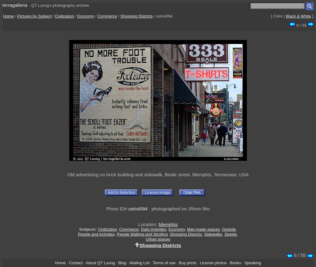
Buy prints (188, 263)
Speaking (252, 263)
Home (8, 16)
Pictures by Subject (34, 16)
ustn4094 (138, 208)
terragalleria (14, 5)
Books (235, 263)
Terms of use (164, 263)
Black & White (298, 16)
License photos (213, 263)
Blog (122, 263)
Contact (75, 263)
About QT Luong (100, 263)
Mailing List (140, 263)
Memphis (168, 224)
